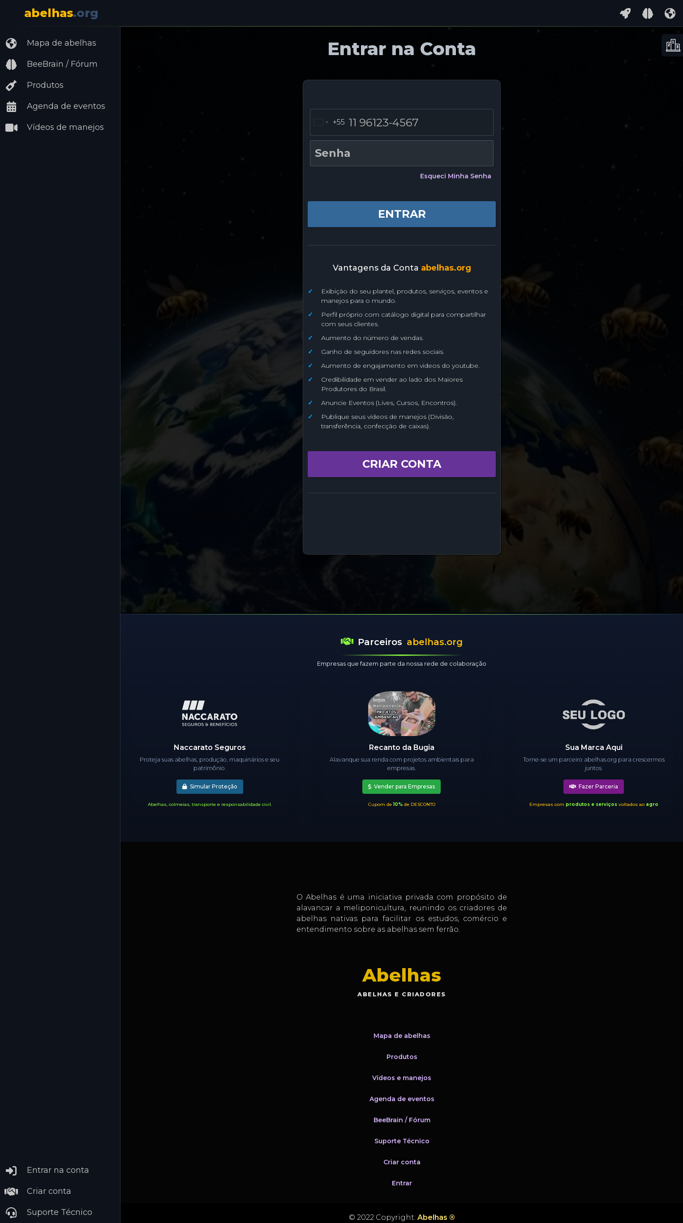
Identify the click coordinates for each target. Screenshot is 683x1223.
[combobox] (327, 122)
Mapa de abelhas (50, 43)
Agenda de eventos (54, 106)
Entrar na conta (46, 1170)
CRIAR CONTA (401, 463)
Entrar (402, 1183)
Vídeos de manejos (54, 127)
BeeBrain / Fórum (51, 64)
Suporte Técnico (48, 1212)
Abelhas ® (436, 1217)
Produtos (34, 85)
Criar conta (37, 1191)
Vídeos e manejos (401, 1078)
